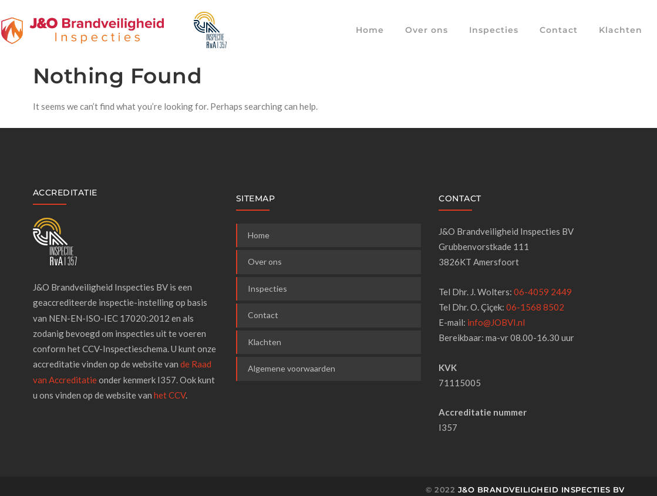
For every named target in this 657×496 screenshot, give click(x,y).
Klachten (620, 30)
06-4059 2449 (543, 291)
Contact (559, 30)
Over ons (426, 30)
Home (370, 30)
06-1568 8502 (535, 307)
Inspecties (493, 30)
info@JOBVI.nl (496, 322)
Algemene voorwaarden (291, 368)
